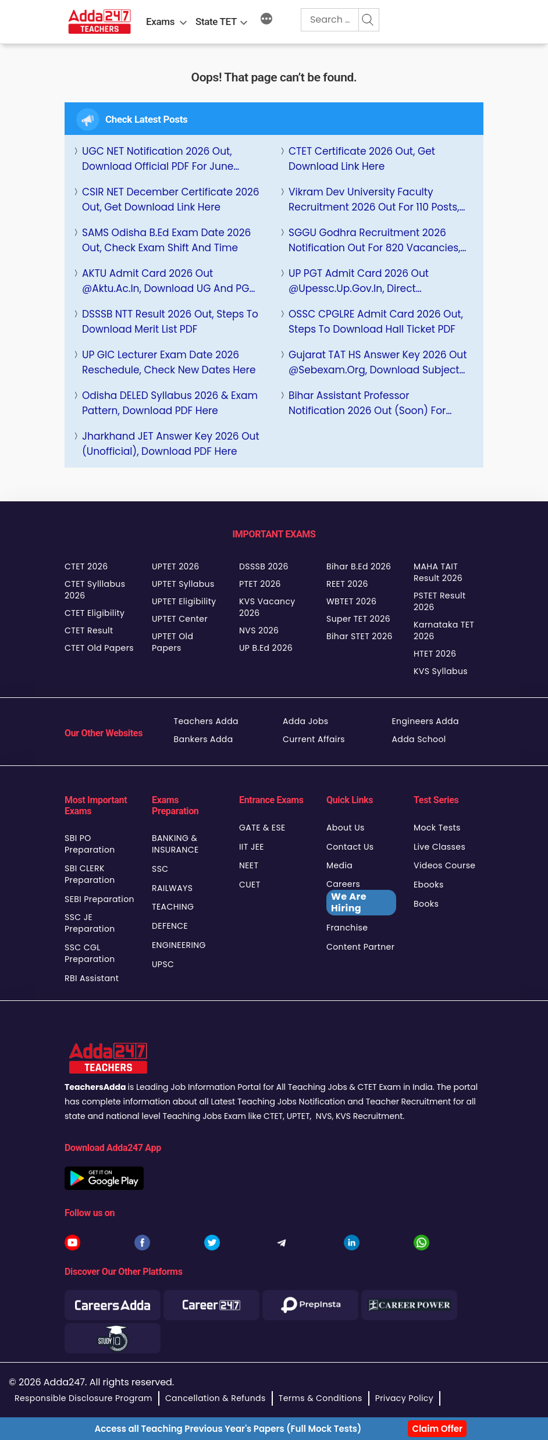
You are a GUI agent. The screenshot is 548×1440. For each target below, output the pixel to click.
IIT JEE (251, 847)
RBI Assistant (92, 978)
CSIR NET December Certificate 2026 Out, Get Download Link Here (170, 199)
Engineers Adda (425, 721)
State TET (216, 21)
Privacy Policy (404, 1398)
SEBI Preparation (99, 899)
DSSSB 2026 (264, 566)
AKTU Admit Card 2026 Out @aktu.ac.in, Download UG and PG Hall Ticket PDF (165, 281)
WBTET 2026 (351, 601)
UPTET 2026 (176, 566)
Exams (160, 21)
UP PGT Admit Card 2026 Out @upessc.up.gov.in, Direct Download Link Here (359, 281)
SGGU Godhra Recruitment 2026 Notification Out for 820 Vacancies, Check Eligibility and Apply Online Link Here (374, 240)
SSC (160, 869)
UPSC (163, 964)
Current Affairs (314, 739)
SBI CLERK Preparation (90, 874)
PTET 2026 (260, 584)
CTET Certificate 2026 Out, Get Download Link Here (362, 158)
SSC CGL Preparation (90, 953)
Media (339, 865)
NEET (248, 865)
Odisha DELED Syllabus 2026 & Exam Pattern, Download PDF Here (170, 403)
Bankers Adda (203, 739)
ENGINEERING (179, 945)
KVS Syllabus (441, 671)
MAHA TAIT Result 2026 (438, 572)
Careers (361, 896)
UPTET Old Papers (172, 642)
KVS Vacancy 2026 (267, 607)
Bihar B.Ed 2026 (358, 566)
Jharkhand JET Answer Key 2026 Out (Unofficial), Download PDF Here (170, 443)
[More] (266, 20)
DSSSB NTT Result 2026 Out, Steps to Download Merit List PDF (170, 321)
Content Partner (360, 947)
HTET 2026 (435, 654)
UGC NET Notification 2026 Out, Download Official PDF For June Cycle (157, 159)
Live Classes (439, 847)
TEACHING (173, 907)
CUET (250, 884)
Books (426, 904)
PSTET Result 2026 (439, 601)
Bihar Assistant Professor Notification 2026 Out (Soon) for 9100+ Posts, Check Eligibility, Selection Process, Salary (367, 403)
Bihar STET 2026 (359, 636)
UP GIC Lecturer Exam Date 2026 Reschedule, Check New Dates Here (168, 362)
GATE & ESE (262, 827)
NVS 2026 (259, 630)
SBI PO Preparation (90, 844)
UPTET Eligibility (184, 601)
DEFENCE (170, 926)
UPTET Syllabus (183, 584)
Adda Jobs (306, 721)
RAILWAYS (172, 888)
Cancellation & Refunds (215, 1398)
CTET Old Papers (99, 648)
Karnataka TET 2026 (444, 630)
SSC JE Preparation (90, 923)
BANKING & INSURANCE (175, 844)
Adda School (419, 739)
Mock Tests (437, 827)
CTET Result (89, 630)
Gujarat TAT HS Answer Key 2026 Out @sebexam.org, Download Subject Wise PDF (378, 362)
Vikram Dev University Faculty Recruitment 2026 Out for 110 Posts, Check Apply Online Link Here (374, 200)
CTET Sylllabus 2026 (95, 589)
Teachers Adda (206, 721)
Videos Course (444, 865)
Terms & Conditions (320, 1398)
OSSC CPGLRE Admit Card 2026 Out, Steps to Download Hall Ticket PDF (376, 321)
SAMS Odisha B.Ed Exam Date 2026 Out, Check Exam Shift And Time (166, 240)
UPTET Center (180, 619)
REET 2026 (347, 584)
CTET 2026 (86, 566)
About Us (345, 827)
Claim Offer (437, 1429)
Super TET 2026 (358, 619)
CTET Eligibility (94, 613)
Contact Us (350, 847)
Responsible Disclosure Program (83, 1398)
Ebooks (429, 884)
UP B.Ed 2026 (266, 648)
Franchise (347, 927)
